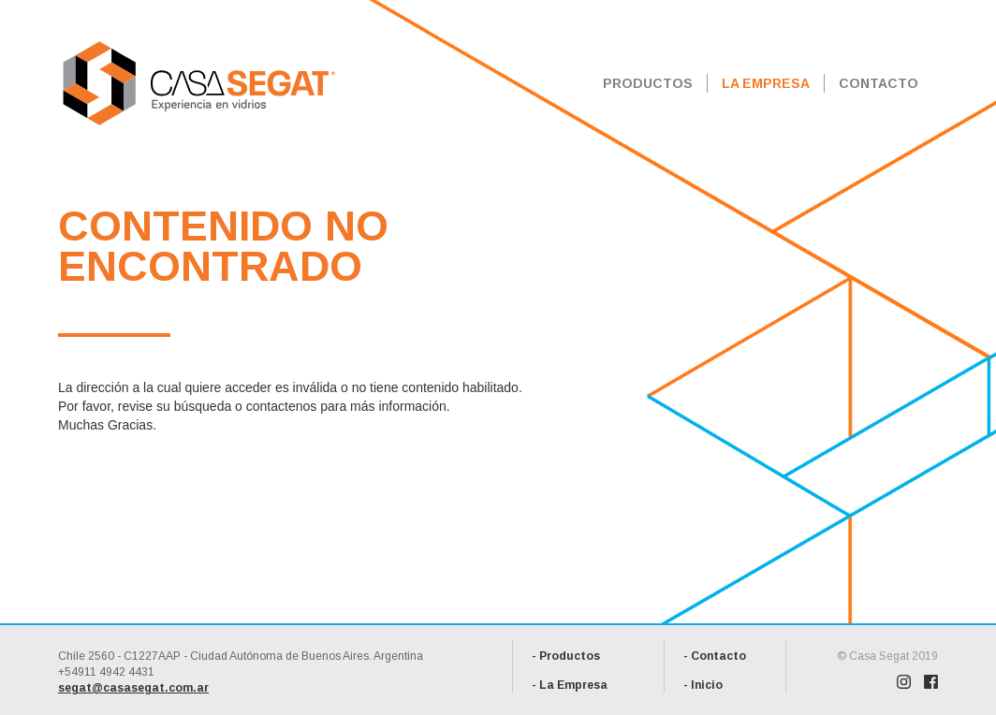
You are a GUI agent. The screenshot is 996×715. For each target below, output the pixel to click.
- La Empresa (570, 685)
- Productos (566, 656)
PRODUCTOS (648, 83)
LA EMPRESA (766, 83)
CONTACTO (878, 83)
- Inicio (703, 685)
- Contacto (714, 656)
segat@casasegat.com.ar (133, 687)
